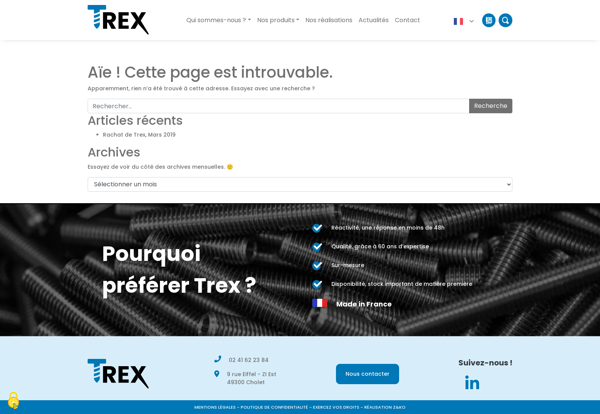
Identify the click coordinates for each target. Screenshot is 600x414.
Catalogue (489, 20)
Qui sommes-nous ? (216, 20)
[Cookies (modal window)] (13, 401)
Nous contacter (368, 374)
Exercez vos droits (336, 407)
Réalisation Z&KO (385, 407)
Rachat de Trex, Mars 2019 (139, 135)
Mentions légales (215, 407)
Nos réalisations (328, 20)
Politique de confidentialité (274, 407)
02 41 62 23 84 (249, 360)
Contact (407, 20)
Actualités (374, 20)
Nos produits (276, 20)
